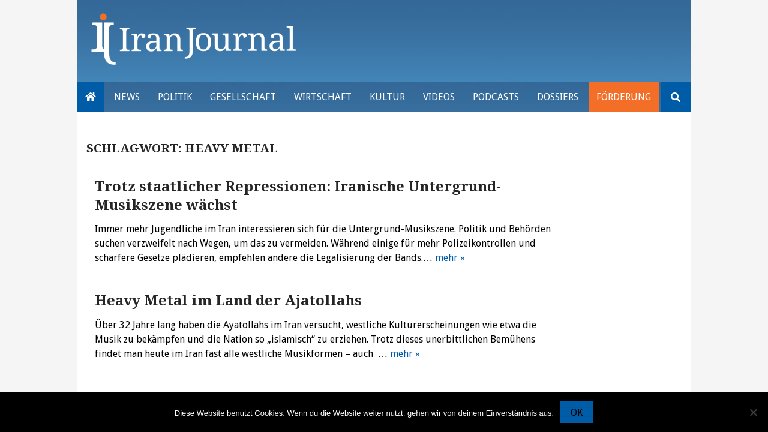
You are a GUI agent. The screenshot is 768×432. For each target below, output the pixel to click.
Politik (175, 97)
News (127, 97)
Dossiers (557, 97)
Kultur (387, 97)
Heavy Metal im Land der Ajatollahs (228, 300)
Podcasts (496, 97)
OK (577, 412)
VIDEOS (439, 97)
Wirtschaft (323, 97)
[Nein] (753, 412)
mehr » (450, 257)
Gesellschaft (243, 97)
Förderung (623, 97)
